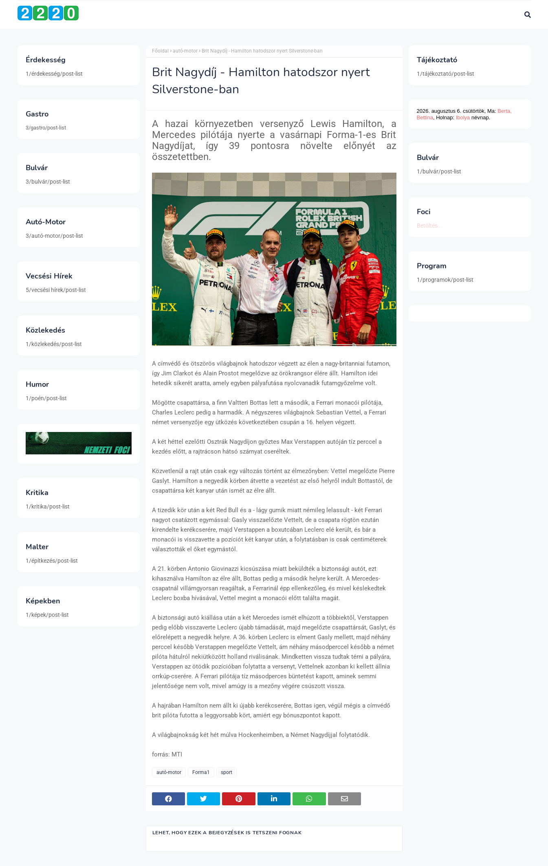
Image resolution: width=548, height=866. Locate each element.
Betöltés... (429, 225)
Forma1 (201, 772)
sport (226, 772)
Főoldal (160, 51)
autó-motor (185, 51)
